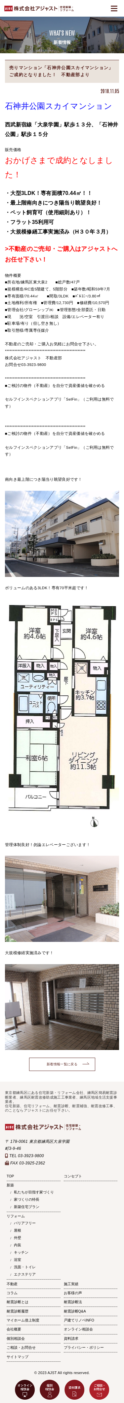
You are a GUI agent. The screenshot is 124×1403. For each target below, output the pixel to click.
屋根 (17, 1230)
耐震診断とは (17, 1302)
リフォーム (16, 1216)
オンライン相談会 (78, 1329)
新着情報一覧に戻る (62, 1064)
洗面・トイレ (25, 1267)
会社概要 (14, 1329)
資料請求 (71, 1338)
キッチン (21, 1252)
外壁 (17, 1238)
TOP (10, 1176)
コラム (12, 1293)
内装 (17, 1245)
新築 (10, 1185)
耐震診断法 (73, 1302)
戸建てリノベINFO (79, 1320)
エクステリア (25, 1274)
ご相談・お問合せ (21, 1347)
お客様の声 (73, 1293)
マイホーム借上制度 (23, 1320)
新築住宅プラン (26, 1207)
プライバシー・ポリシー (84, 1347)
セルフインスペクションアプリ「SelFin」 (43, 399)
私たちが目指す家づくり (34, 1192)
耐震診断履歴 (17, 1311)
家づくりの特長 (26, 1199)
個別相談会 (16, 1338)
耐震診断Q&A (75, 1311)
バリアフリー (25, 1223)
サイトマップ (17, 1357)
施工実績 (71, 1284)
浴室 (17, 1260)
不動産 (12, 1284)
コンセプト (73, 1176)
